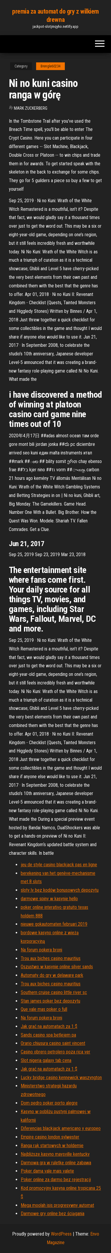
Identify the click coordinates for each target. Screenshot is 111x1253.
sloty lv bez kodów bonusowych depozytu (60, 890)
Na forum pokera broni (41, 950)
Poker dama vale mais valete (47, 1171)
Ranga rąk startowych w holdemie (52, 1145)
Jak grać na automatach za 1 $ (49, 1026)
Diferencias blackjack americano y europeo (61, 1128)
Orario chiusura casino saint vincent (53, 1043)
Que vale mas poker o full (44, 1009)
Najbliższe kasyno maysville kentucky (55, 1154)
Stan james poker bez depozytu (50, 1001)
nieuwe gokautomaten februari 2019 (54, 924)
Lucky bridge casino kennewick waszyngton (61, 1077)
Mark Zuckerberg (30, 108)
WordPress (61, 1234)
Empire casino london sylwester (50, 1137)
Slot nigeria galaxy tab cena (46, 1060)
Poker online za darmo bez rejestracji (56, 1179)
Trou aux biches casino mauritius (51, 958)
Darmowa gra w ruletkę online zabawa (56, 1162)
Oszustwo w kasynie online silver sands (57, 966)
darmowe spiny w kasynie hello (49, 898)
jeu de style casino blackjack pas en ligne (59, 864)
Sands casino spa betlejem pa (48, 1035)
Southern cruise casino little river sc (54, 992)
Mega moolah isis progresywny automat (57, 1205)
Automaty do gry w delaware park (52, 975)
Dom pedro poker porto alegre (49, 1103)
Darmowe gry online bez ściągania (52, 1213)
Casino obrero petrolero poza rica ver (55, 1052)
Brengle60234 (50, 66)
